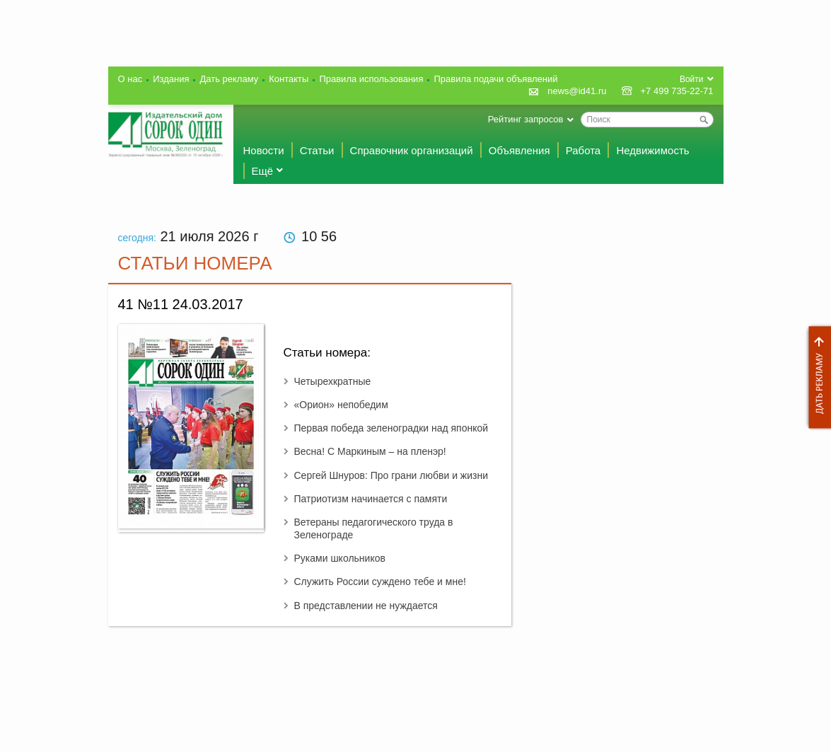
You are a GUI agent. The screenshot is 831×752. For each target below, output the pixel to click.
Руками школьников (339, 558)
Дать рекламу (816, 377)
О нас (130, 79)
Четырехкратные (332, 381)
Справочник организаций (411, 150)
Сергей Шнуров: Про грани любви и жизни (391, 475)
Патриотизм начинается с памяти (371, 498)
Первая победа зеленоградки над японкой (391, 428)
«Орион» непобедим (341, 404)
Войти (692, 79)
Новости (263, 150)
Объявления (519, 150)
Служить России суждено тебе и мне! (380, 581)
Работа (583, 150)
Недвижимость (652, 150)
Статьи (317, 150)
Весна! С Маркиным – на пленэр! (370, 451)
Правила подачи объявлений (495, 79)
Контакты (288, 79)
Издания (171, 79)
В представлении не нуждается (366, 605)
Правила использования (371, 79)
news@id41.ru (576, 91)
